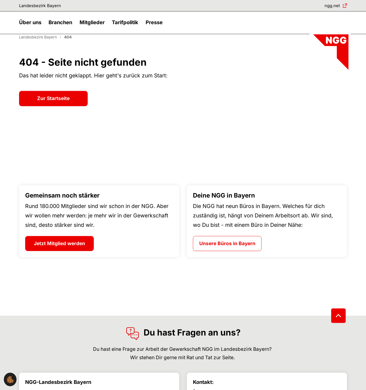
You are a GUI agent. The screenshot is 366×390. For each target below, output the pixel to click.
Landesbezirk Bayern (43, 6)
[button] (31, 27)
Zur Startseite (53, 107)
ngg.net (330, 6)
